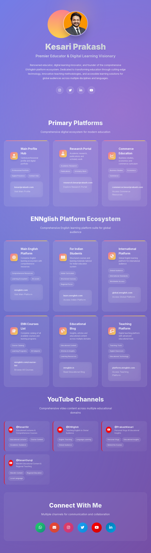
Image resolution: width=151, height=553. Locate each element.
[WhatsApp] (40, 528)
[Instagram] (59, 90)
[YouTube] (91, 90)
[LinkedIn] (81, 90)
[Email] (54, 528)
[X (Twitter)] (70, 90)
